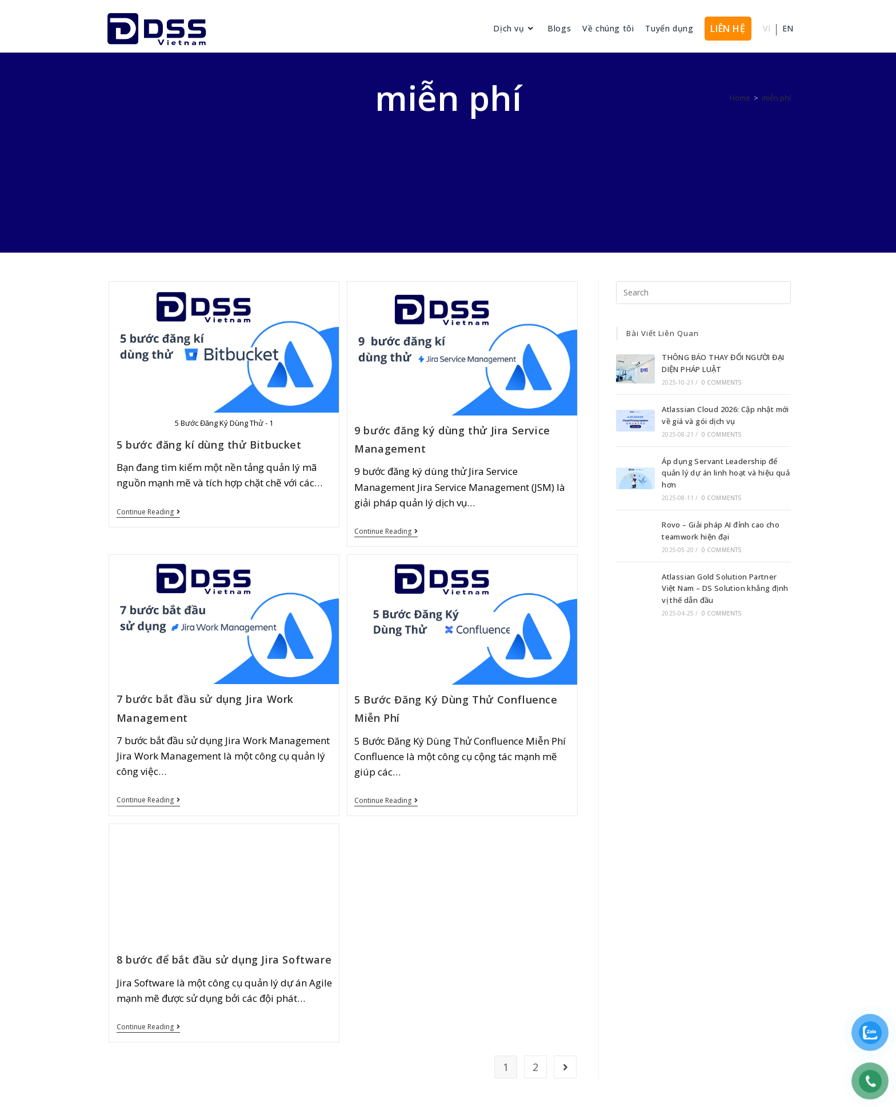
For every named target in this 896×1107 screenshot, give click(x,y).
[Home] (740, 98)
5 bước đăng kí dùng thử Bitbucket (209, 444)
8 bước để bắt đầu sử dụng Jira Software (224, 959)
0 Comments (722, 382)
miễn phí (776, 98)
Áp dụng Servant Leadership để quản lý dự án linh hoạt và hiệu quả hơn (726, 473)
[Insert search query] (703, 292)
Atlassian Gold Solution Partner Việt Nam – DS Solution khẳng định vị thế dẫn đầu (725, 589)
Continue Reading (148, 512)
